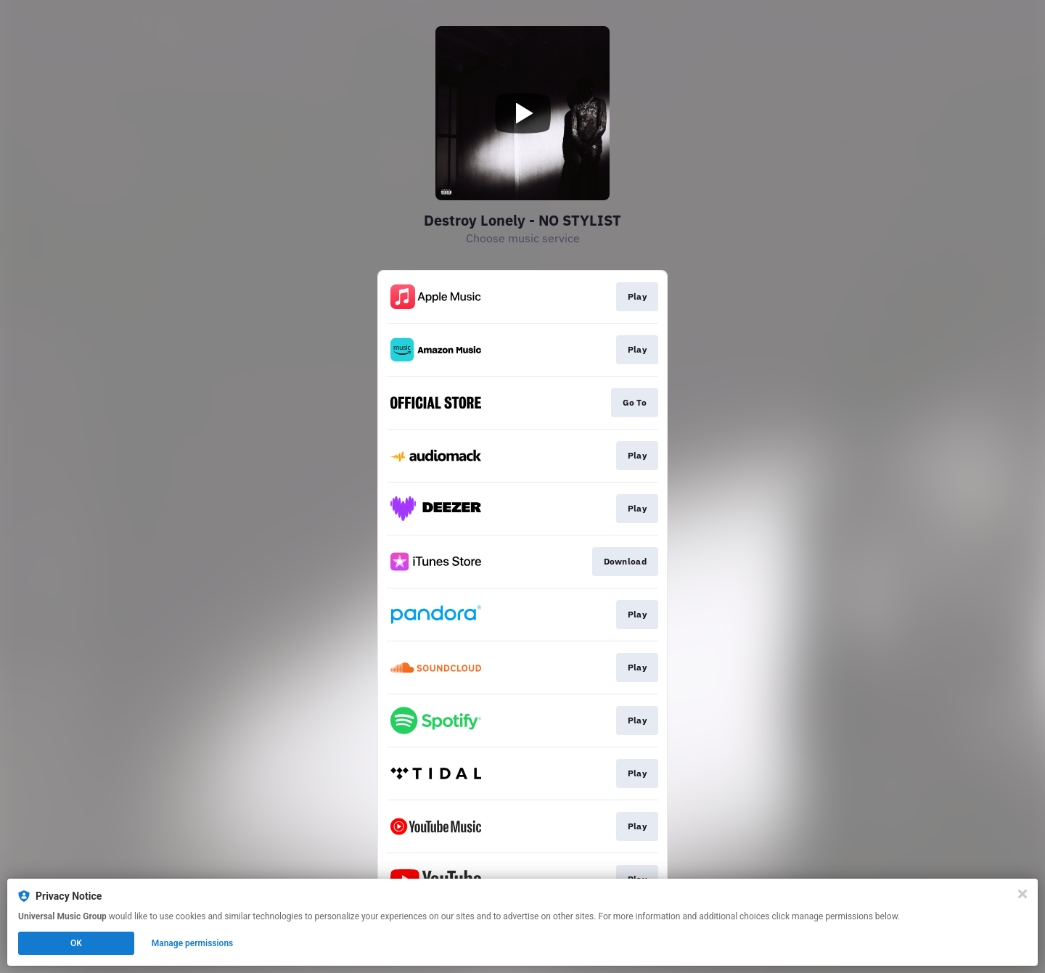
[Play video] (522, 113)
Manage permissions (193, 943)
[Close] (1022, 894)
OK (76, 943)
